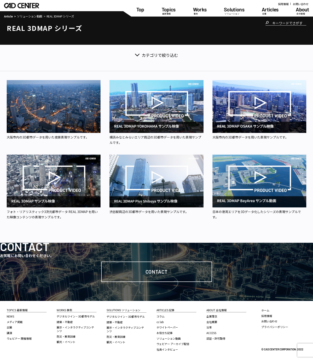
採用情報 (283, 4)
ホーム (265, 310)
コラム (160, 316)
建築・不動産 (65, 322)
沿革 (209, 327)
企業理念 (211, 316)
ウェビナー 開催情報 (19, 338)
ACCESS (211, 333)
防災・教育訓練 (66, 336)
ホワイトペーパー (167, 327)
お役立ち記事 (164, 333)
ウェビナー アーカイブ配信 (172, 344)
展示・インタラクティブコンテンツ (75, 329)
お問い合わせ (301, 4)
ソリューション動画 (29, 16)
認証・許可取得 (215, 338)
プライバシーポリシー (274, 327)
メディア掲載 (15, 322)
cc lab (160, 322)
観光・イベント (66, 342)
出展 (9, 327)
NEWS (10, 316)
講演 (9, 333)
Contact (157, 272)
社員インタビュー (167, 349)
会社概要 (211, 322)
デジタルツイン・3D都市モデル (76, 316)
